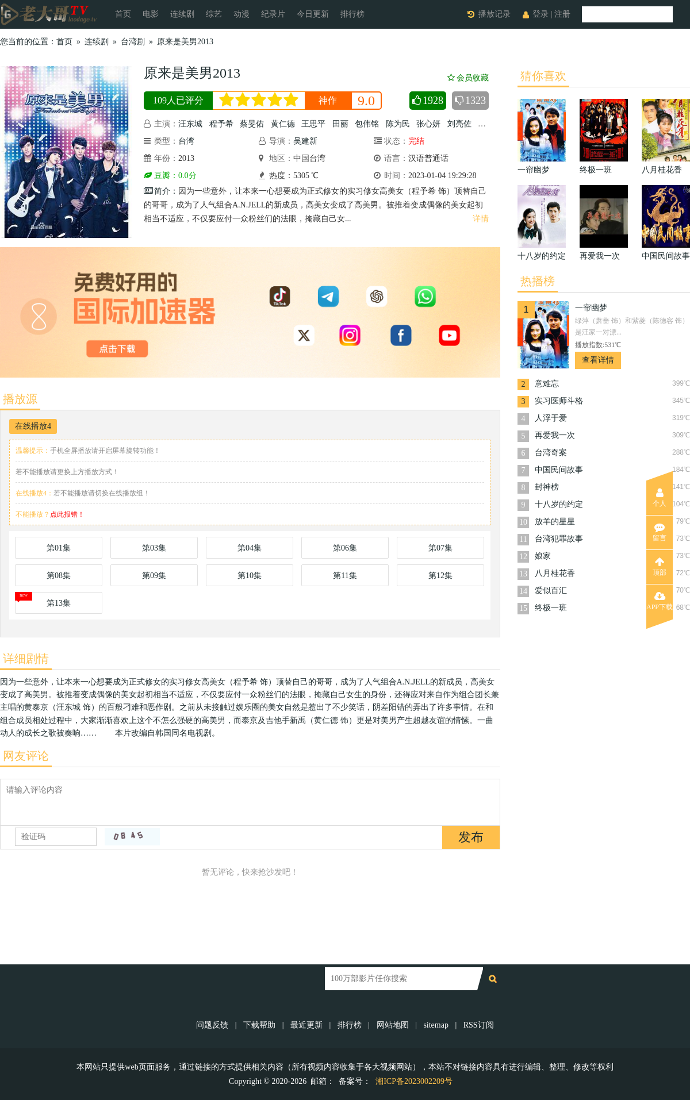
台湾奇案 (551, 452)
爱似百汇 (551, 590)
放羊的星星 (555, 521)
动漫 (241, 14)
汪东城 (190, 124)
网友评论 (26, 755)
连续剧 (182, 14)
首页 (123, 14)
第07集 (440, 548)
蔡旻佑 (252, 124)
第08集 (59, 575)
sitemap (435, 1025)
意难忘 (547, 383)
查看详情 (598, 360)
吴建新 (305, 141)
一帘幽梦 (591, 307)
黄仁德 (283, 124)
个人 (659, 497)
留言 (659, 532)
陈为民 (398, 124)
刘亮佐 (459, 124)
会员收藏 (468, 78)
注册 (562, 14)
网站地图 (393, 1025)
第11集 (344, 575)
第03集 (154, 548)
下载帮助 (259, 1025)
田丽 (340, 124)
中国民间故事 (559, 470)
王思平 (313, 124)
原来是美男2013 (185, 41)
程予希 (221, 124)
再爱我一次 (555, 435)
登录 (540, 14)
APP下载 (659, 601)
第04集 (249, 548)
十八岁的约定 (559, 504)
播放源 (20, 399)
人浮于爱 (551, 418)
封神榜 (547, 487)
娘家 (543, 556)
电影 (151, 14)
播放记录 (494, 14)
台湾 (186, 141)
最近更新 (306, 1025)
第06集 (345, 548)
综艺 (214, 14)
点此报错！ (67, 514)
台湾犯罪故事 (559, 538)
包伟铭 (367, 124)
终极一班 (551, 607)
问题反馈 (213, 1025)
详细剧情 (26, 658)
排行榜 (352, 14)
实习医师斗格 (559, 401)
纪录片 (273, 14)
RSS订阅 (478, 1025)
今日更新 (313, 14)
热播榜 (537, 281)
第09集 (154, 575)
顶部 (659, 566)
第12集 (440, 575)
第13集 (59, 603)
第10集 (249, 575)
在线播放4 (33, 426)
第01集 (59, 548)
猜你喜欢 (543, 76)
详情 (481, 218)
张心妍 (428, 124)
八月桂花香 (555, 573)
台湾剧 (133, 41)
